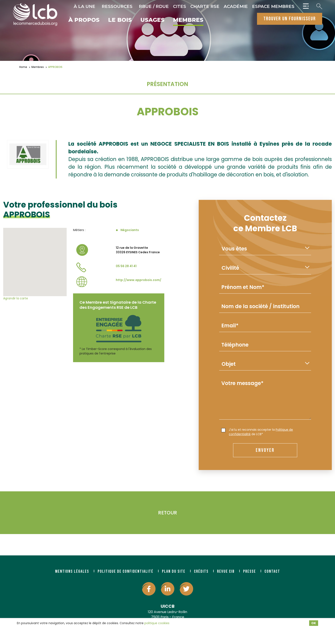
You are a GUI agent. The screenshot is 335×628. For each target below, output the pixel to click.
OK (313, 623)
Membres (188, 20)
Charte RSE (204, 6)
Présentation (167, 84)
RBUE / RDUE (154, 6)
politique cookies (156, 623)
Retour (167, 512)
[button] (35, 258)
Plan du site (173, 571)
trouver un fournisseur (289, 19)
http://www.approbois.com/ (138, 280)
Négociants (129, 230)
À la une (84, 6)
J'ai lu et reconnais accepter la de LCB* (257, 431)
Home (23, 67)
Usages (152, 20)
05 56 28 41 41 (126, 266)
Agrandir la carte (15, 298)
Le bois (120, 20)
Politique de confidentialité (125, 571)
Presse (249, 571)
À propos (84, 20)
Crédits (201, 571)
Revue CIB (226, 571)
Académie (236, 6)
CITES (179, 6)
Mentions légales (72, 571)
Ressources (117, 6)
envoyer (265, 450)
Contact (272, 571)
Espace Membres (273, 6)
